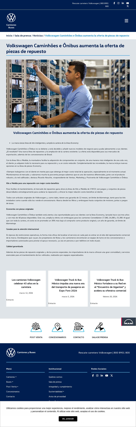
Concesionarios (13, 391)
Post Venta (11, 386)
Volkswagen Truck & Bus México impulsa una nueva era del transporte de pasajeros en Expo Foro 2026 (68, 285)
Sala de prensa (55, 382)
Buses (9, 382)
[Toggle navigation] (126, 20)
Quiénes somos (55, 377)
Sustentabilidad (55, 391)
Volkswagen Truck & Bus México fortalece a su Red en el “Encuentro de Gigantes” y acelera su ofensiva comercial (110, 285)
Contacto (10, 396)
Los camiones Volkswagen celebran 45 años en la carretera (26, 283)
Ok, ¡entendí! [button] (68, 419)
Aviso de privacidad (57, 396)
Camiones (10, 377)
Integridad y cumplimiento (60, 386)
